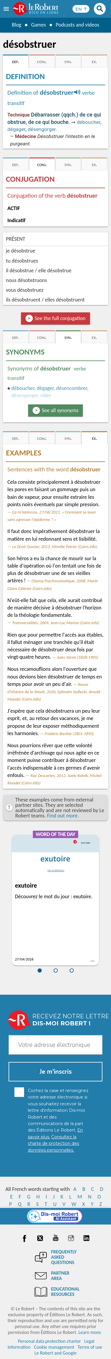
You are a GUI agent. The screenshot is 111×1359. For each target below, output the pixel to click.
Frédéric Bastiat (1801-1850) (69, 733)
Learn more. (90, 1332)
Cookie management (54, 1347)
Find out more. (63, 815)
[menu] (6, 9)
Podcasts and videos (77, 25)
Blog (16, 25)
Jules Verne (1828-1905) (77, 657)
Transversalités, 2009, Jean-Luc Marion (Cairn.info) (55, 622)
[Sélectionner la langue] (81, 9)
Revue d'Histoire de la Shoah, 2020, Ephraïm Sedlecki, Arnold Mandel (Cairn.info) (53, 692)
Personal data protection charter (49, 1341)
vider (45, 395)
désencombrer (71, 388)
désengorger (42, 129)
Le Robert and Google (56, 1353)
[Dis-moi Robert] (55, 1216)
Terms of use (90, 1347)
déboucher (88, 122)
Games (38, 25)
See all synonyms (60, 410)
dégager (16, 129)
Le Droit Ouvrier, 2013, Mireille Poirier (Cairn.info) (54, 546)
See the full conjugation (60, 318)
